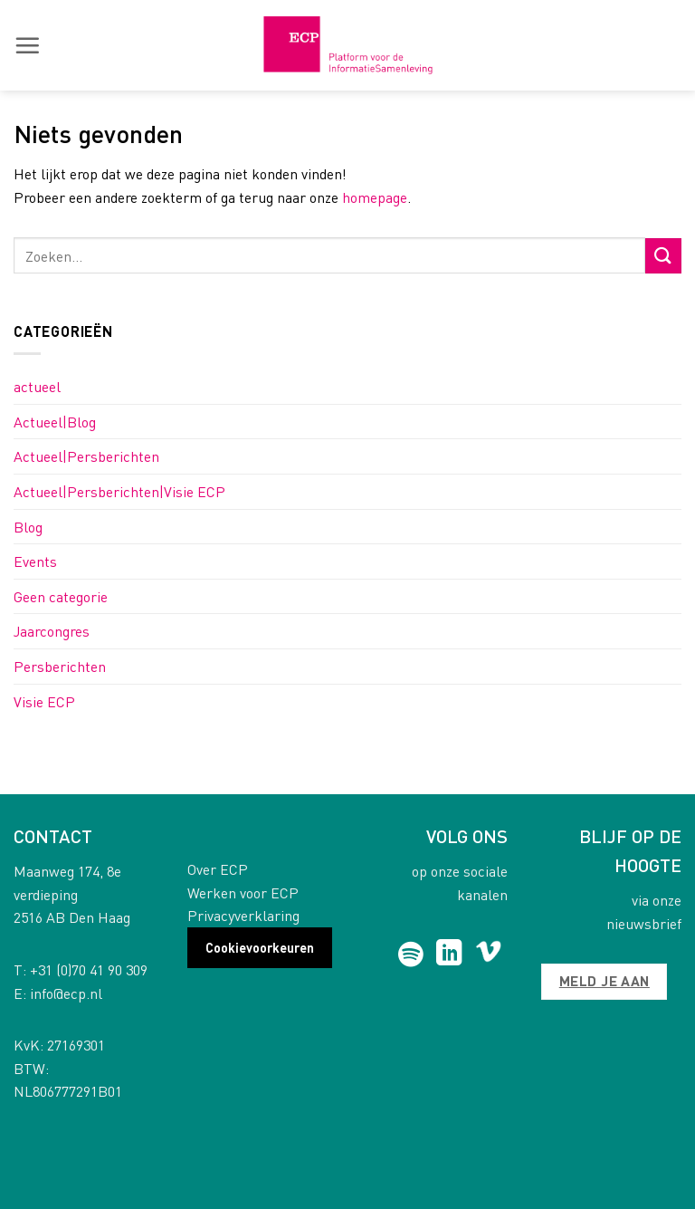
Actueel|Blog (55, 421)
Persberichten (60, 666)
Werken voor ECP (243, 892)
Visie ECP (44, 701)
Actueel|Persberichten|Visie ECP (119, 491)
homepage (374, 196)
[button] (27, 45)
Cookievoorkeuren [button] (259, 947)
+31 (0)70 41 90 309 (89, 969)
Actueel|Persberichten (86, 455)
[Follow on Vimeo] (488, 954)
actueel (37, 386)
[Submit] (663, 255)
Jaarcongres (52, 630)
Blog (28, 526)
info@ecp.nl (66, 993)
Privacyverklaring (243, 915)
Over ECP (217, 868)
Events (35, 561)
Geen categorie (61, 596)
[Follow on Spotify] (410, 954)
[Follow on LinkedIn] (449, 954)
